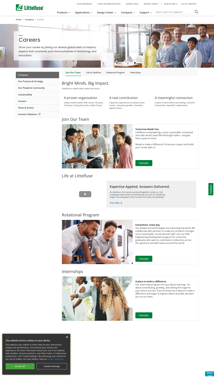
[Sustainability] (37, 94)
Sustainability (25, 94)
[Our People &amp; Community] (37, 88)
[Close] (67, 337)
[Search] (177, 12)
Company (29, 19)
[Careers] (37, 101)
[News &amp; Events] (37, 108)
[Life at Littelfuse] (93, 72)
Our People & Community (31, 87)
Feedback (211, 189)
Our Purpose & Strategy (30, 81)
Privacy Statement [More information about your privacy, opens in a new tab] (56, 359)
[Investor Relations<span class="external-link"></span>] (37, 114)
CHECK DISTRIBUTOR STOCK (109, 4)
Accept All (20, 366)
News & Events (26, 107)
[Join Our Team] (73, 72)
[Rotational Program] (115, 72)
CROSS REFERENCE (84, 4)
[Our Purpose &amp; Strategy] (37, 81)
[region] (36, 354)
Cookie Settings (52, 366)
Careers (22, 101)
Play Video (115, 202)
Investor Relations (29, 114)
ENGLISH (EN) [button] (169, 4)
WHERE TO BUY (132, 4)
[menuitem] (64, 12)
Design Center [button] (105, 12)
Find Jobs (144, 163)
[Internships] (135, 72)
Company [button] (126, 12)
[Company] (37, 75)
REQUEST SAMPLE (151, 4)
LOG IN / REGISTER (188, 4)
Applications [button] (82, 12)
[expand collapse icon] (56, 81)
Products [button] (62, 12)
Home (18, 19)
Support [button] (144, 12)
